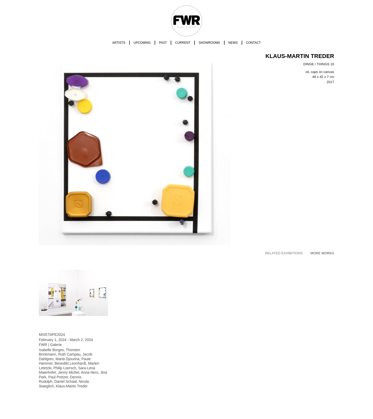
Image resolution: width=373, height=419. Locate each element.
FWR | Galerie (50, 345)
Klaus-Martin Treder (300, 56)
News (233, 43)
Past (163, 43)
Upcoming (142, 43)
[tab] (284, 253)
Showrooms (209, 43)
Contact (253, 43)
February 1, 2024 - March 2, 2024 (66, 340)
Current (182, 43)
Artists (118, 43)
